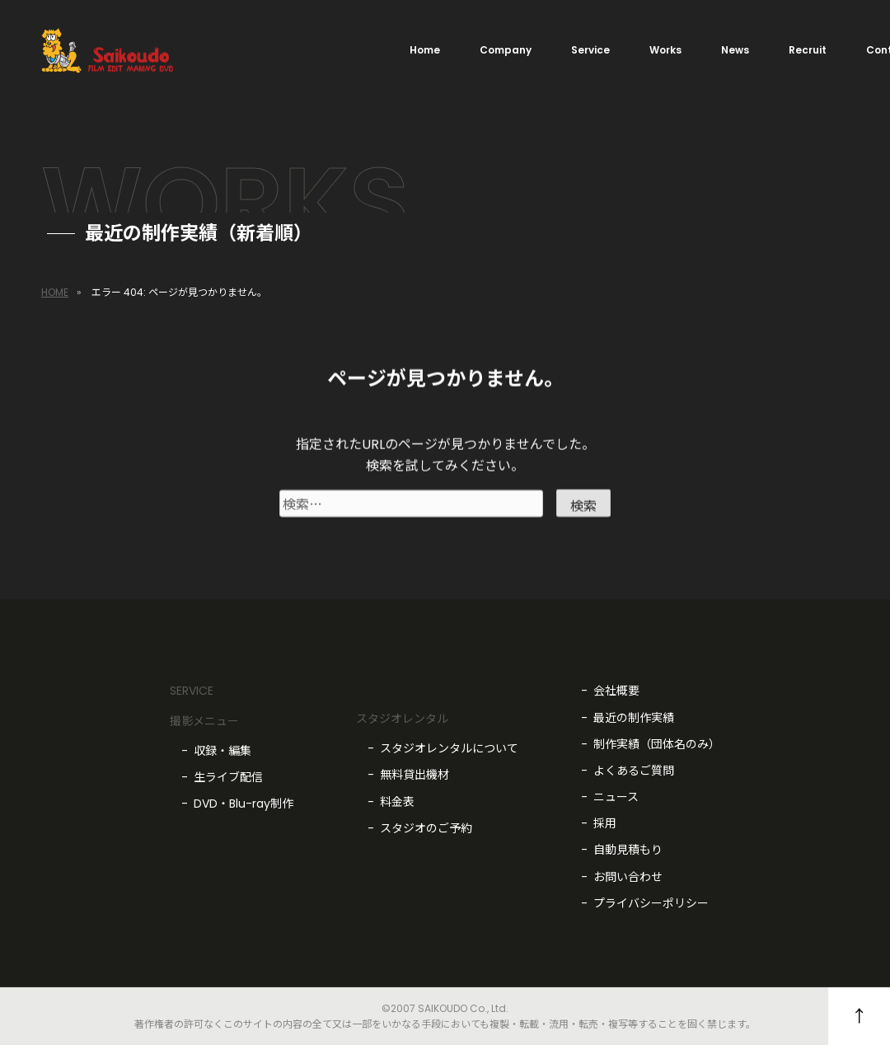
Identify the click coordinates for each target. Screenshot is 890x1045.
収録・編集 (222, 751)
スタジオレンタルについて (449, 748)
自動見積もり (628, 849)
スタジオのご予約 (426, 828)
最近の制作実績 (633, 718)
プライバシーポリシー (651, 903)
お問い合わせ (628, 877)
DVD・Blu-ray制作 (243, 803)
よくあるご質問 (633, 770)
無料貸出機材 (414, 774)
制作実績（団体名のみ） (656, 744)
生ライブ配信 (228, 777)
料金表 (397, 802)
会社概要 (616, 690)
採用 (604, 823)
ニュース (616, 797)
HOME (54, 292)
